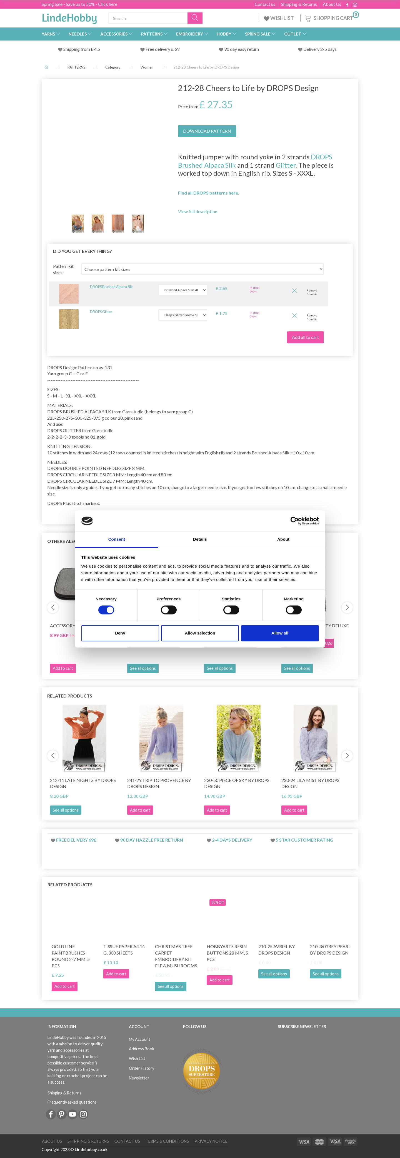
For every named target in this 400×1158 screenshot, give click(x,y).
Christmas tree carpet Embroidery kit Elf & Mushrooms (176, 956)
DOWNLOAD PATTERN (207, 131)
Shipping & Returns (299, 4)
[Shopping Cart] (331, 17)
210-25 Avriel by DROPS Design (276, 949)
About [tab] (283, 539)
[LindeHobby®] (69, 17)
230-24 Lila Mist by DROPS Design (310, 783)
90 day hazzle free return (151, 839)
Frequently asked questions (72, 1102)
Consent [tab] (116, 539)
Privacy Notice (211, 1141)
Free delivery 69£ (76, 839)
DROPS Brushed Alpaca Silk (111, 287)
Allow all (279, 633)
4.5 (96, 49)
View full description (197, 211)
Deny (120, 633)
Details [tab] (200, 539)
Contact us (265, 4)
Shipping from (77, 49)
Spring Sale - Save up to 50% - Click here (79, 4)
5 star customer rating (304, 839)
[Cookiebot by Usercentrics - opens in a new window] (294, 521)
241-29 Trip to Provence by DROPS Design (159, 783)
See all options (143, 668)
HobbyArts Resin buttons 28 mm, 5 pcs (227, 953)
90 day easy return (241, 49)
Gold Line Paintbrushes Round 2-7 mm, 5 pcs (71, 956)
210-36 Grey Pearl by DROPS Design (330, 949)
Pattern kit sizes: (63, 269)
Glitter (286, 165)
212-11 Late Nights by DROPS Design (83, 783)
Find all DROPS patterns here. (208, 192)
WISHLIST (279, 18)
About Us (332, 4)
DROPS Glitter (101, 311)
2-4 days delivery (232, 839)
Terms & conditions (167, 1141)
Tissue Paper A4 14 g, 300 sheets (124, 949)
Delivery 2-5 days (320, 49)
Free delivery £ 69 (162, 49)
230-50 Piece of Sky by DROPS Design (236, 783)
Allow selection (200, 633)
